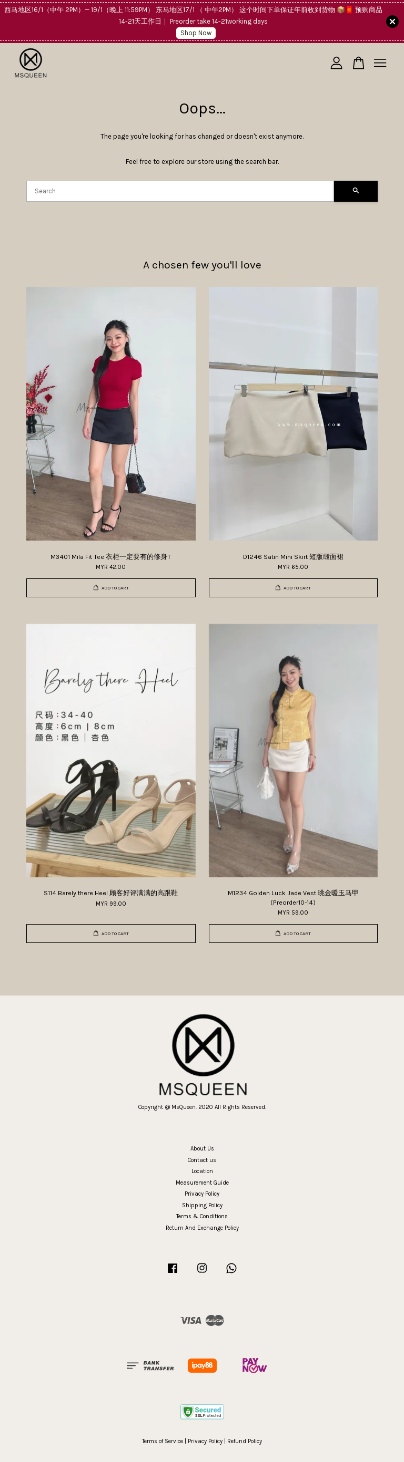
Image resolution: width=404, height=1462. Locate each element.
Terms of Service (162, 1441)
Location (202, 1171)
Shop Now (195, 33)
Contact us (202, 1160)
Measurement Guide (202, 1182)
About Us (202, 1148)
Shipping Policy (202, 1205)
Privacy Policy (202, 1193)
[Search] (180, 191)
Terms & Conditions (202, 1216)
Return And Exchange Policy (202, 1228)
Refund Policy (244, 1441)
